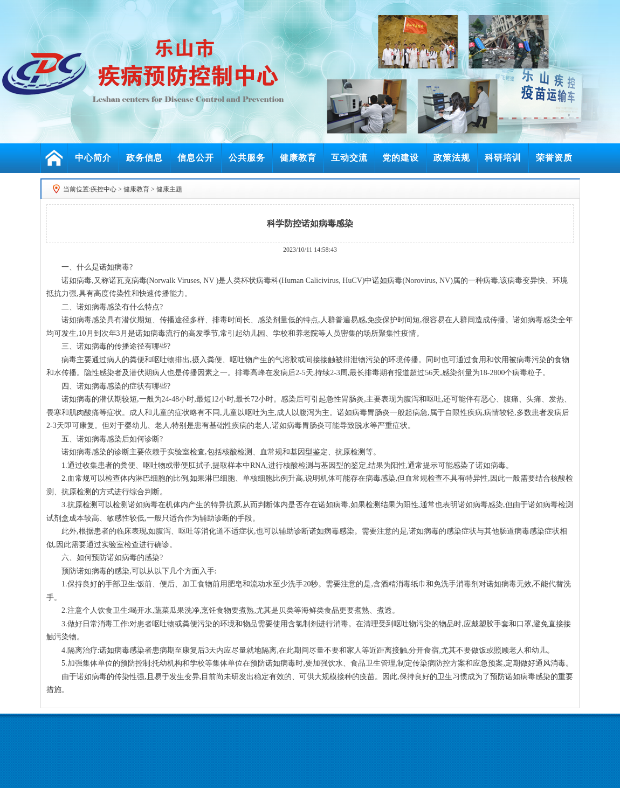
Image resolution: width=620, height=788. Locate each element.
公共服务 (247, 157)
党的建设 (400, 157)
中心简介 (93, 157)
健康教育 (298, 157)
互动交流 (349, 157)
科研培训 (503, 157)
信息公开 (195, 157)
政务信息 (144, 157)
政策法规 (451, 157)
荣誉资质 (554, 157)
